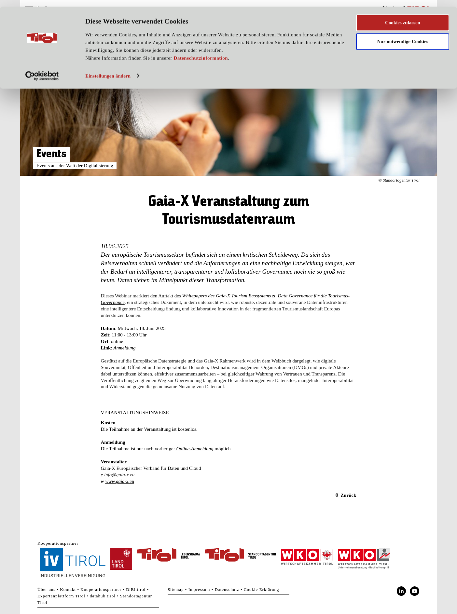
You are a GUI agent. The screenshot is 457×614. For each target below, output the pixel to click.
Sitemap (176, 589)
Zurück (348, 495)
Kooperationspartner (100, 589)
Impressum (199, 589)
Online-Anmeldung (194, 448)
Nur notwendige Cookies (402, 35)
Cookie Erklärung (261, 589)
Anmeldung (124, 347)
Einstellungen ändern (108, 69)
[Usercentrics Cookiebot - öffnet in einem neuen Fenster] (42, 69)
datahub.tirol (103, 596)
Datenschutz (227, 589)
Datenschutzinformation (200, 51)
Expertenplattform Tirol (61, 596)
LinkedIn (401, 591)
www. (110, 481)
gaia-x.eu (125, 481)
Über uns (46, 589)
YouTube (415, 591)
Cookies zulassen (402, 16)
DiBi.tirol (135, 589)
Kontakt (68, 589)
